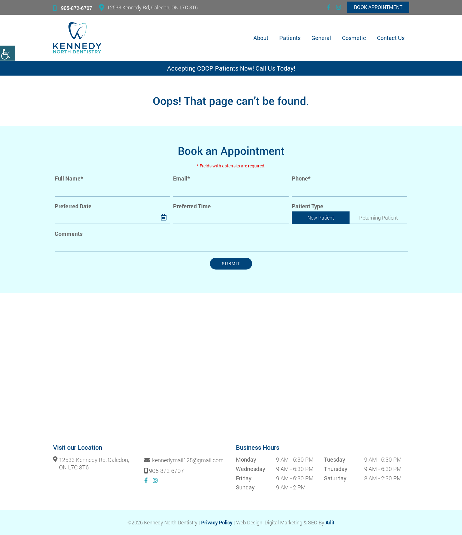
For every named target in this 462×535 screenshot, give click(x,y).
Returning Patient (378, 217)
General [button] (321, 38)
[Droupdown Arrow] (282, 217)
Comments (68, 233)
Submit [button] (231, 263)
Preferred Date (73, 206)
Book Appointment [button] (378, 7)
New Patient (320, 217)
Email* (181, 178)
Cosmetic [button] (354, 38)
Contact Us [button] (391, 38)
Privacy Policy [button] (216, 522)
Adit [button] (330, 522)
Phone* (301, 178)
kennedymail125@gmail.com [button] (184, 460)
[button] (7, 53)
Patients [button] (290, 38)
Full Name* (69, 178)
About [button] (260, 38)
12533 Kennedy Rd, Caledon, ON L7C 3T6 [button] (148, 7)
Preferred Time (192, 206)
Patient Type (307, 206)
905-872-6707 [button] (72, 8)
